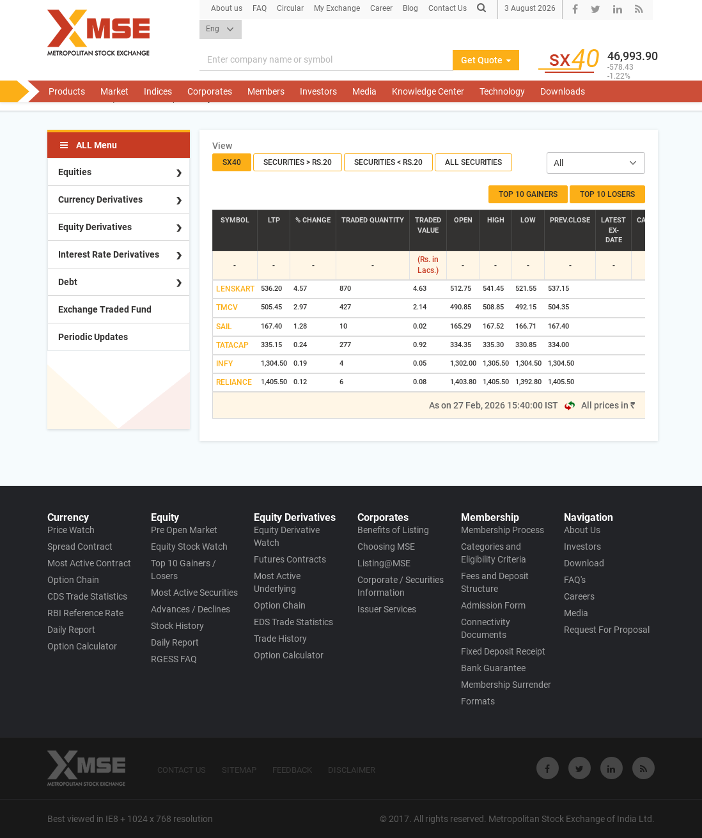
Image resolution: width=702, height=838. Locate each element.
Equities (74, 172)
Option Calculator (82, 646)
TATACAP (232, 345)
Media (364, 91)
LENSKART (235, 288)
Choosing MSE (386, 546)
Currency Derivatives (100, 199)
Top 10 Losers (607, 194)
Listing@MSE (383, 563)
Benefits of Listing (393, 530)
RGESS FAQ (174, 659)
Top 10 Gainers (528, 194)
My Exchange (337, 8)
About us (226, 8)
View (222, 146)
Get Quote (486, 60)
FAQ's (575, 580)
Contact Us (447, 8)
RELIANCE (234, 382)
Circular (290, 8)
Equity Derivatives (95, 227)
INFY (224, 363)
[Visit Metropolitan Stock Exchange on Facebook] (547, 768)
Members (266, 91)
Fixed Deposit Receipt (503, 651)
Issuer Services (386, 609)
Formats (478, 701)
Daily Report (71, 630)
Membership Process (502, 530)
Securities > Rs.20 (297, 162)
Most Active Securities (194, 592)
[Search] (326, 60)
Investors (318, 91)
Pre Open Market (184, 530)
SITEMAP (239, 770)
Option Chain (73, 580)
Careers (579, 596)
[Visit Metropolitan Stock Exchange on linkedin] (611, 768)
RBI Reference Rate (85, 613)
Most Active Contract (89, 563)
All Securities (473, 162)
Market (114, 91)
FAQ (260, 8)
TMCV (227, 307)
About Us (582, 530)
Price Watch (71, 530)
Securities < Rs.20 (388, 162)
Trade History (280, 638)
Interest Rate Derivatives (108, 254)
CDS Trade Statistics (87, 596)
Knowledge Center (428, 91)
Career (381, 8)
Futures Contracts (290, 559)
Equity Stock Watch (189, 546)
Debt (67, 282)
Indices (158, 91)
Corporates (209, 91)
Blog (410, 8)
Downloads (562, 91)
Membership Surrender (506, 684)
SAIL (224, 326)
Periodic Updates (93, 337)
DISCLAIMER (351, 770)
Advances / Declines (190, 609)
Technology (502, 91)
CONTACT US (181, 770)
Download (584, 563)
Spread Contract (80, 546)
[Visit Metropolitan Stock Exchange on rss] (643, 768)
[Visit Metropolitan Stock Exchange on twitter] (579, 768)
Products (67, 91)
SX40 (231, 162)
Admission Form (493, 605)
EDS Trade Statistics (293, 622)
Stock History (177, 626)
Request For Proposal (607, 630)
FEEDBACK (292, 770)
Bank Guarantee (493, 668)
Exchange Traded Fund (105, 309)
